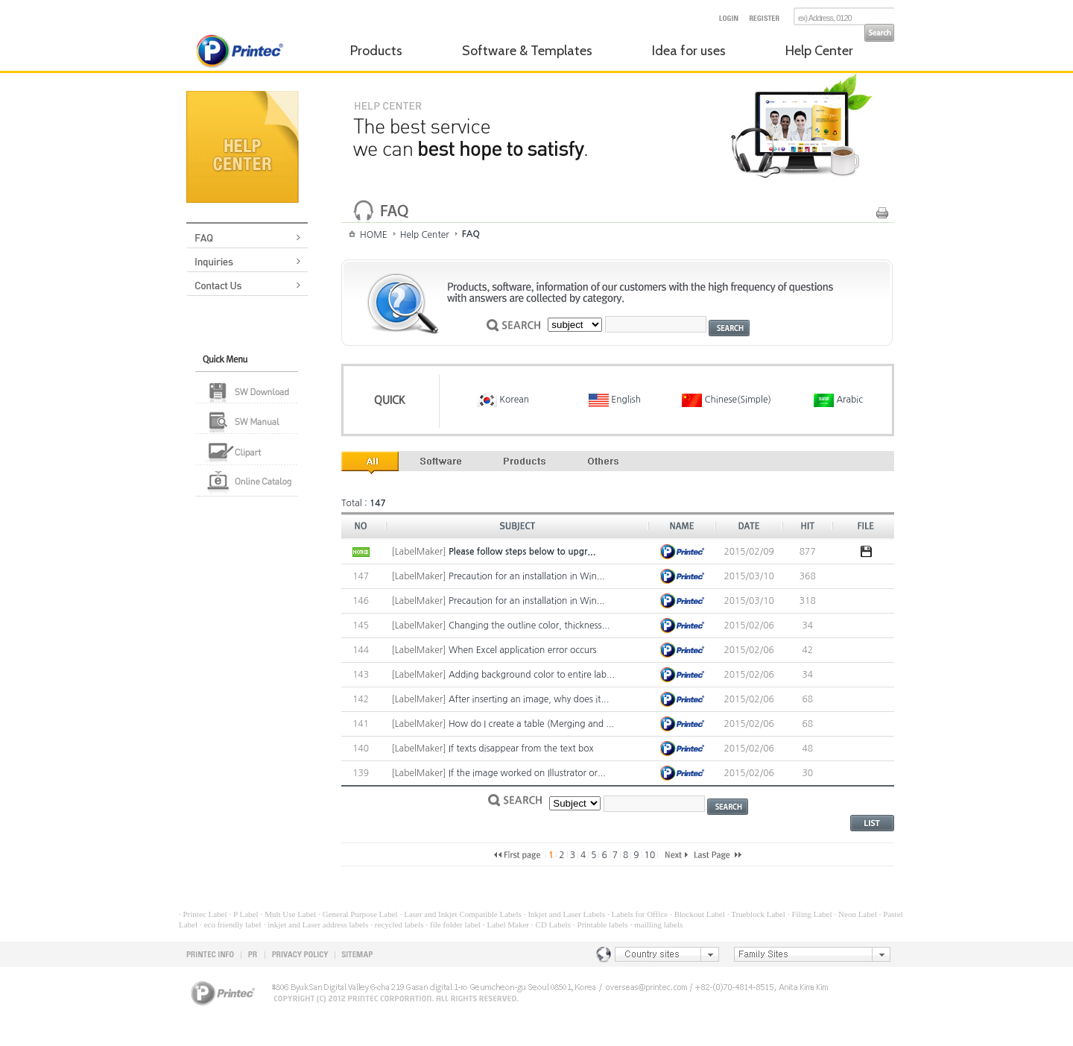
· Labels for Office (637, 914)
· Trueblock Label (756, 914)
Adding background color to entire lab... (532, 674)
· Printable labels (600, 924)
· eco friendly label (230, 924)
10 (650, 855)
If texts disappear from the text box (521, 748)
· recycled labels (396, 924)
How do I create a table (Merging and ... (531, 723)
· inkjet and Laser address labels (316, 924)
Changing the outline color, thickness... (529, 625)
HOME (373, 234)
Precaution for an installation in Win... (527, 576)
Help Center (819, 50)
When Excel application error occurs (523, 650)
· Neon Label (856, 914)
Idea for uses (689, 50)
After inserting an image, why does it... (529, 699)
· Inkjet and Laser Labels (564, 914)
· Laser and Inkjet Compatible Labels (461, 914)
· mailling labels (656, 924)
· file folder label (453, 924)
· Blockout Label (697, 914)
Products (376, 50)
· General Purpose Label (357, 914)
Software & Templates (527, 50)
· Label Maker (506, 924)
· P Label (244, 914)
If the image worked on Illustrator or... (527, 773)
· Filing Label (810, 914)
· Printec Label (203, 914)
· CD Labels (551, 924)
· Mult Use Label (289, 914)
